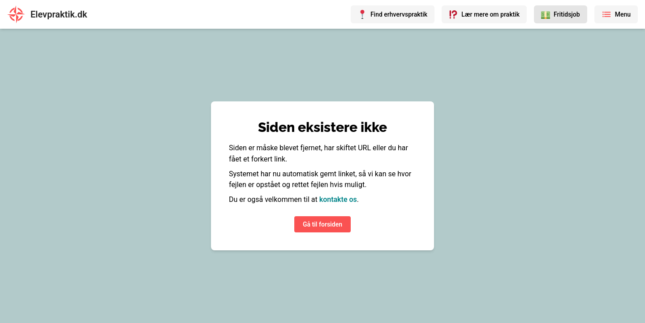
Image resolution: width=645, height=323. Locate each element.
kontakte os (338, 199)
